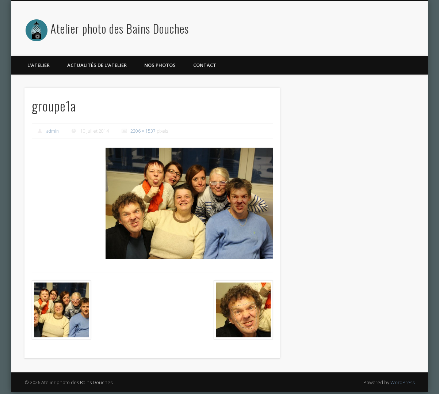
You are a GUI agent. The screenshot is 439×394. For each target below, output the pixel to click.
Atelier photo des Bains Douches (119, 28)
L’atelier (38, 65)
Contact (204, 65)
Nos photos (160, 65)
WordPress (402, 382)
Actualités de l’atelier (97, 65)
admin (52, 131)
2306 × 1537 (143, 131)
